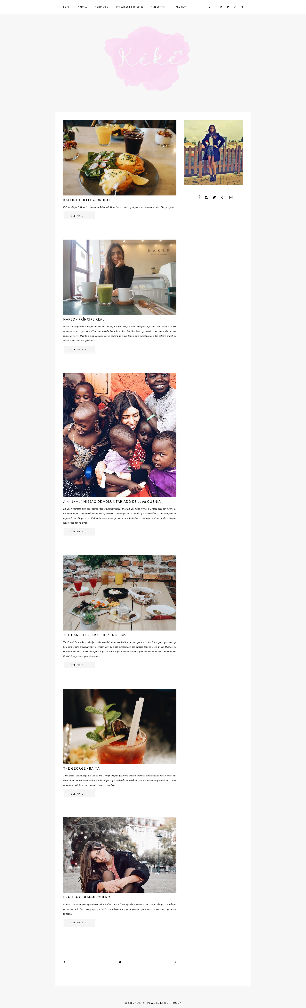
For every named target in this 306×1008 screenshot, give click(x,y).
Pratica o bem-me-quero (86, 897)
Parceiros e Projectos (129, 7)
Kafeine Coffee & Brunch (87, 199)
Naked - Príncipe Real (83, 319)
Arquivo (181, 7)
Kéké (138, 1003)
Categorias (158, 7)
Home (66, 7)
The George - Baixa (81, 768)
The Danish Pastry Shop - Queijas (94, 634)
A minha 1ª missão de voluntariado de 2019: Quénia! (112, 501)
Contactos (101, 7)
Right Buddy (172, 1003)
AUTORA (82, 7)
